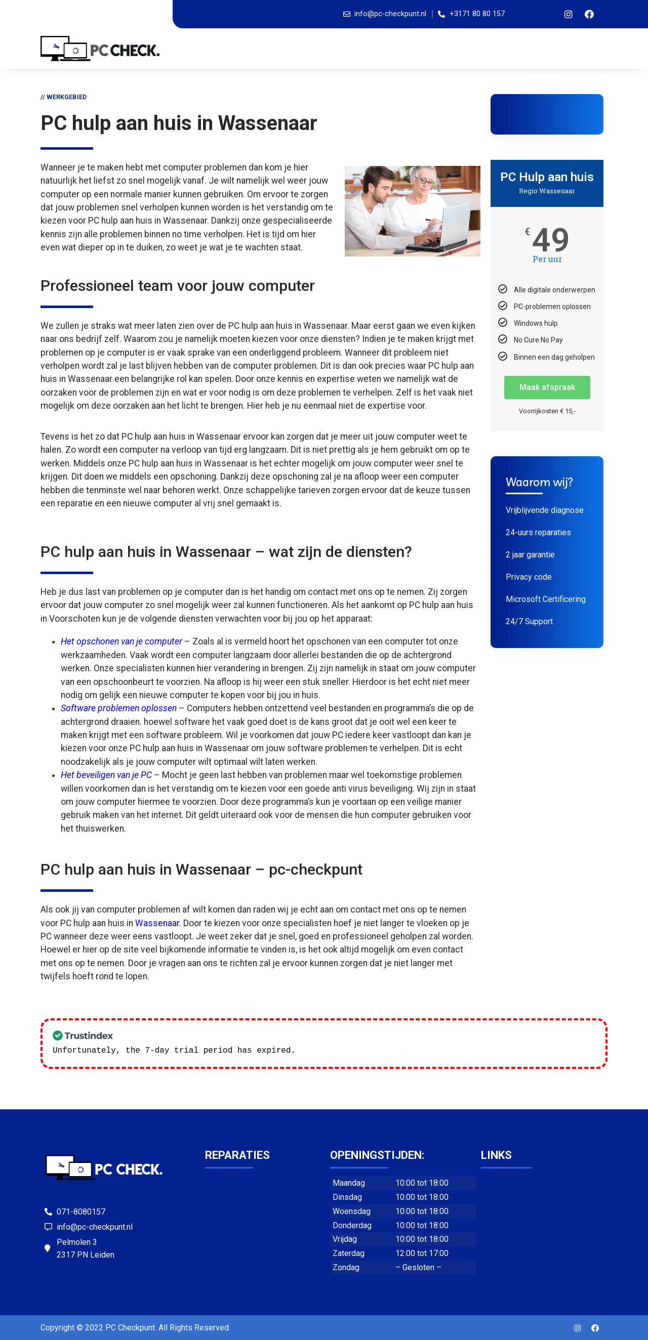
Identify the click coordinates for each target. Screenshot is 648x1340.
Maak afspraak (547, 387)
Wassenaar (157, 923)
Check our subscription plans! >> (378, 1049)
